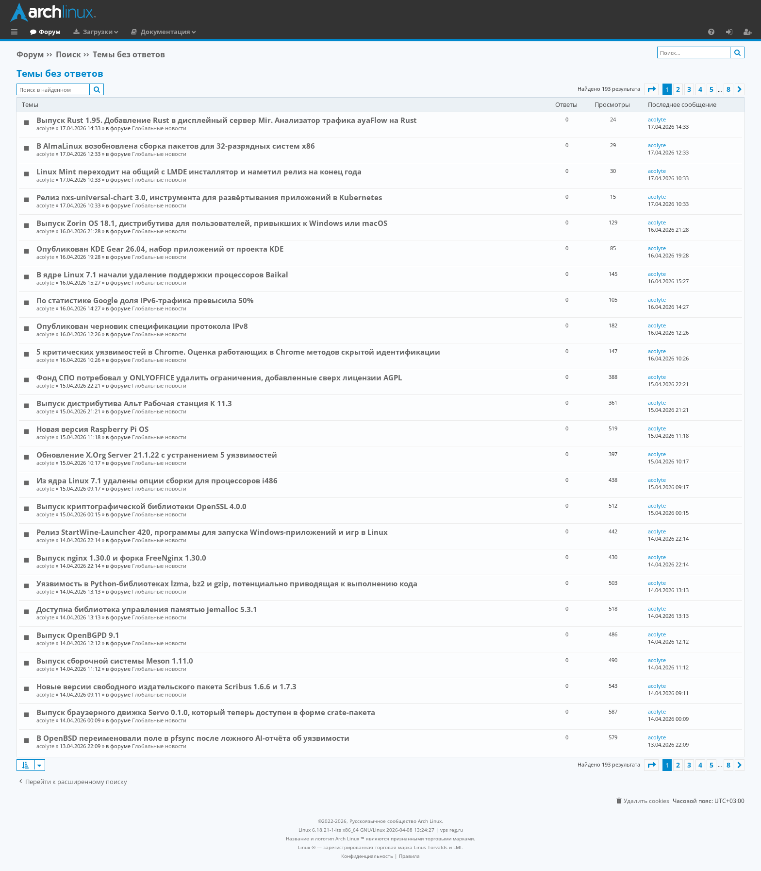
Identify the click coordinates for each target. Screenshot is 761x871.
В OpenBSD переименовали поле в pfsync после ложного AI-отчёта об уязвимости (192, 738)
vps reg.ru (451, 829)
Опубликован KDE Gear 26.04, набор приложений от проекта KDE (159, 249)
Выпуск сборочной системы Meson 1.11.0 (114, 661)
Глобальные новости (159, 128)
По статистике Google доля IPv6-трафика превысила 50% (145, 300)
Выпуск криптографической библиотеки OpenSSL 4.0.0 (141, 506)
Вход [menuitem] (732, 33)
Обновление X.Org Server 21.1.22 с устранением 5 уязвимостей (156, 455)
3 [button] (689, 89)
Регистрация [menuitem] (749, 33)
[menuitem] (711, 31)
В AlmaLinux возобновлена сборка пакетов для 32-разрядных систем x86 (175, 146)
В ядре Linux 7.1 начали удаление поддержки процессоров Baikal (162, 274)
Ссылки (16, 33)
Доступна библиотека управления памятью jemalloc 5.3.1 (146, 609)
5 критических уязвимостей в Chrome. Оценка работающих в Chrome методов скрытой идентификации (238, 352)
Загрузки (137, 31)
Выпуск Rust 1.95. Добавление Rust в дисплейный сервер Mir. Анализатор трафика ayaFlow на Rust (226, 120)
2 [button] (678, 89)
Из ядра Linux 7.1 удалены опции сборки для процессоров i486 (157, 480)
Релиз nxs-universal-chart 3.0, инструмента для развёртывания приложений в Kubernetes (209, 197)
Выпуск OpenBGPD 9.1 (77, 635)
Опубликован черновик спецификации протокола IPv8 (142, 326)
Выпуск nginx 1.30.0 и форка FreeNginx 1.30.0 (121, 558)
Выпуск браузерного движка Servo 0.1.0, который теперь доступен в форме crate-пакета (205, 712)
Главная (43, 31)
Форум (89, 31)
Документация (205, 31)
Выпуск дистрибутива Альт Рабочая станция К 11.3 (134, 403)
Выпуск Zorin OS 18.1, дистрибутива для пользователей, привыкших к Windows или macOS (211, 223)
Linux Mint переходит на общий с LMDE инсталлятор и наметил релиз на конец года (199, 171)
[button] (651, 89)
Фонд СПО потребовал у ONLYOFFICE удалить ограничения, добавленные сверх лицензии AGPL (219, 377)
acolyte (45, 128)
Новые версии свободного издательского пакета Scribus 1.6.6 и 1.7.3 (166, 686)
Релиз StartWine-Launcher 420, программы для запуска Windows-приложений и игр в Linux (212, 532)
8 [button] (728, 89)
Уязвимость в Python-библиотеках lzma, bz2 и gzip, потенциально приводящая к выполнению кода (226, 583)
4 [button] (700, 89)
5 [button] (711, 89)
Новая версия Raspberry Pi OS (92, 429)
